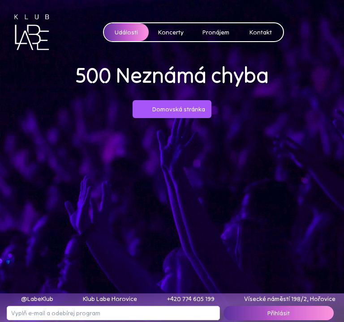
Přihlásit (278, 313)
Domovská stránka (172, 109)
